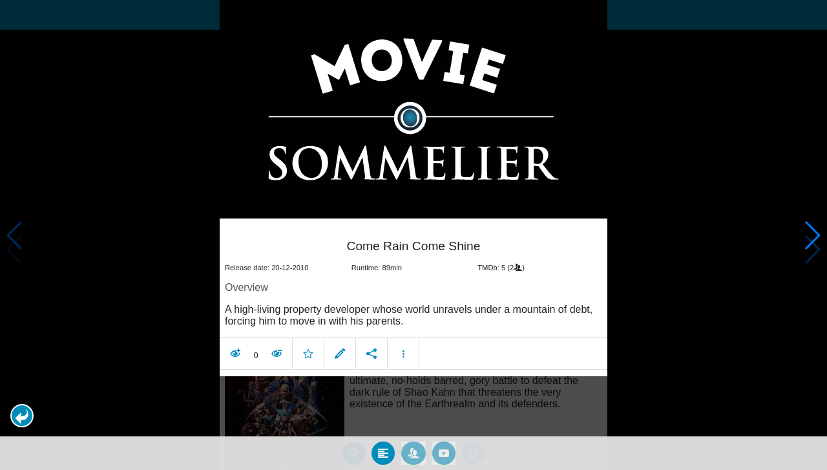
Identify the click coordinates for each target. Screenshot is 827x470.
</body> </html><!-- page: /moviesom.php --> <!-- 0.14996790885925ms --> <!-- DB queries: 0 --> (413, 235)
